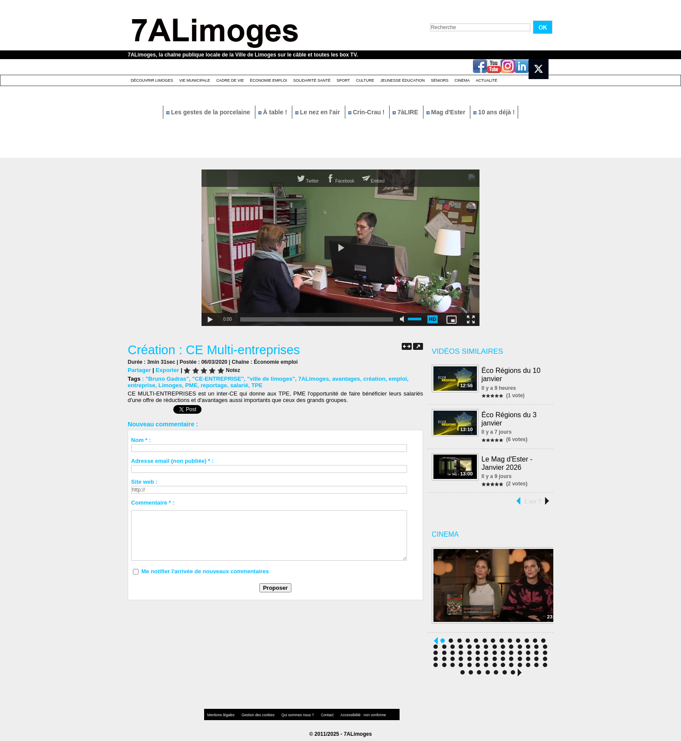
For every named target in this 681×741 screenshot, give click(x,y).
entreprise (141, 385)
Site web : (144, 481)
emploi (395, 378)
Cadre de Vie (230, 80)
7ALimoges (312, 378)
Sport (343, 80)
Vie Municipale (194, 80)
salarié (238, 385)
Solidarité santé (312, 80)
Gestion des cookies (256, 712)
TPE (255, 385)
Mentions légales (220, 712)
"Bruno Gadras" (166, 378)
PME (191, 385)
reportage (213, 385)
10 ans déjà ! (494, 112)
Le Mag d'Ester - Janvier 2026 (507, 461)
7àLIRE (406, 112)
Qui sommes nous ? (295, 712)
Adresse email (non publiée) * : (172, 461)
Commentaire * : (153, 502)
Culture (365, 80)
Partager (139, 370)
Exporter (167, 370)
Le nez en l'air (318, 112)
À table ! (273, 112)
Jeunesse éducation (402, 80)
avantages (344, 378)
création (372, 378)
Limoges (169, 385)
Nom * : (141, 440)
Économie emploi (268, 80)
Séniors (440, 80)
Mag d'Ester (446, 112)
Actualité (487, 80)
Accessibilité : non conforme (357, 712)
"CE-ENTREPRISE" (217, 378)
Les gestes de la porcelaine (209, 112)
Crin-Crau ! (367, 112)
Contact (323, 712)
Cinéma (462, 80)
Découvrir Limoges (152, 80)
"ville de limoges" (269, 378)
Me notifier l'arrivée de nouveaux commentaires (205, 571)
